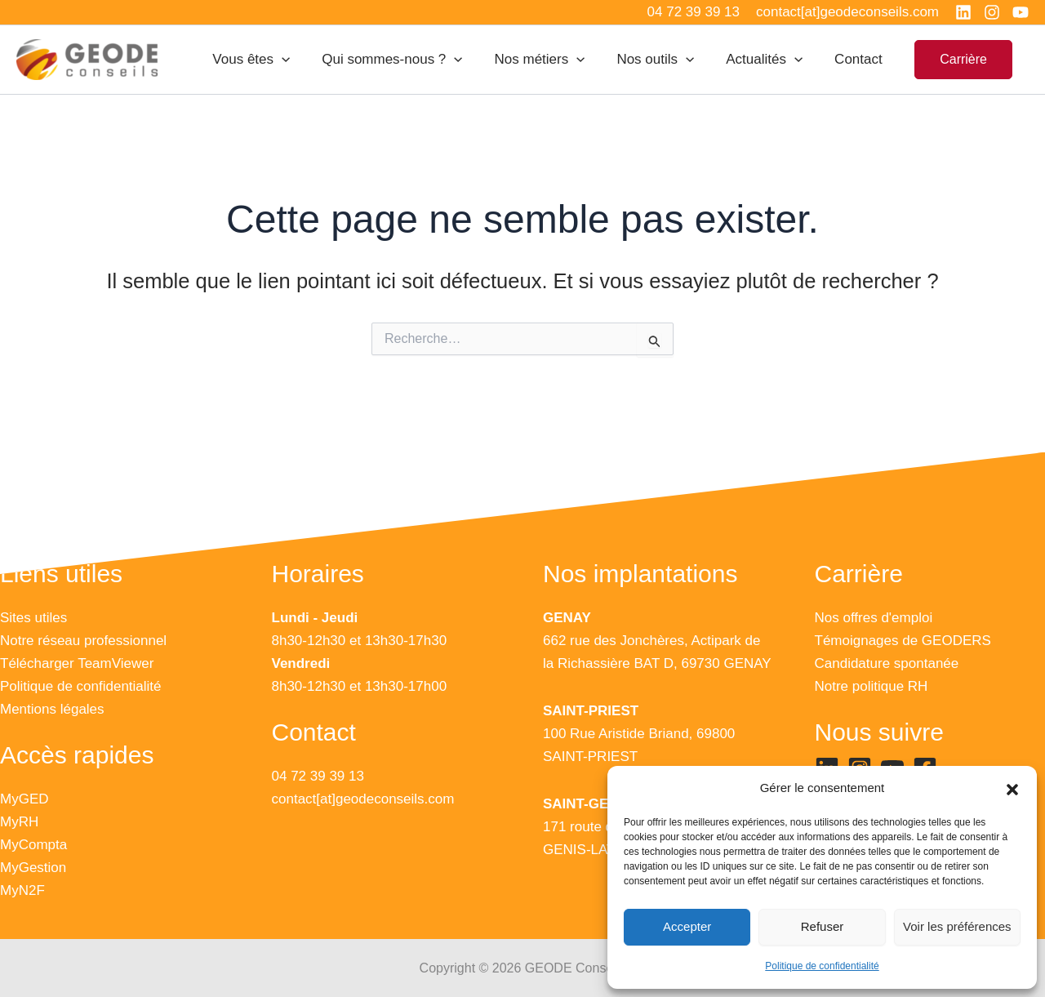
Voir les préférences (957, 926)
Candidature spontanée (887, 663)
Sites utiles (33, 617)
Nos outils (666, 59)
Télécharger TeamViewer (76, 663)
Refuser (822, 926)
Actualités (770, 59)
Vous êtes (274, 59)
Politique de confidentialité (821, 966)
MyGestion (33, 867)
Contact (861, 59)
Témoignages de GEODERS (903, 640)
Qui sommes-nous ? (410, 59)
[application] (304, 59)
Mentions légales (52, 709)
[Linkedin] (963, 12)
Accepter (687, 926)
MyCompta (33, 844)
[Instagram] (992, 12)
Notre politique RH (871, 686)
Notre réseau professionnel (83, 640)
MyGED (24, 799)
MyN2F (22, 890)
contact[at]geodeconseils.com (363, 799)
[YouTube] (1020, 12)
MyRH (19, 822)
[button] (1012, 789)
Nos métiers (554, 59)
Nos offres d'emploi (874, 617)
